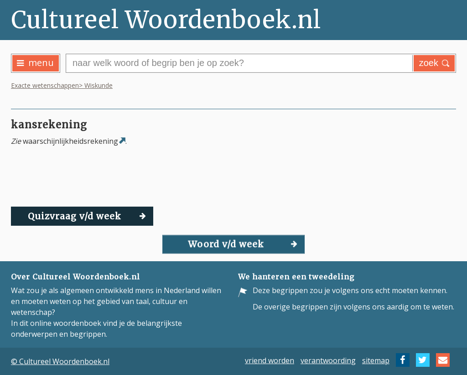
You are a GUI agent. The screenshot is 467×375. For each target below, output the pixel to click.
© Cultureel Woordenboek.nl (60, 361)
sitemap (375, 360)
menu (35, 62)
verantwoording (328, 360)
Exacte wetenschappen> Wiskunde (62, 85)
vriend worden (269, 360)
